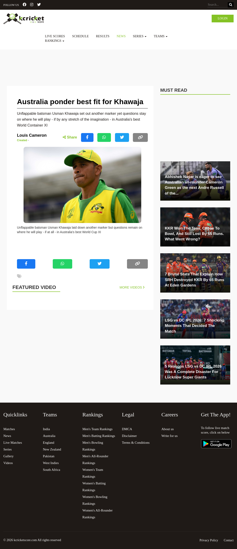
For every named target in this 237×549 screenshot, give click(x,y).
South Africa (51, 470)
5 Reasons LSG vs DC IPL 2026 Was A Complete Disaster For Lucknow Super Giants (193, 372)
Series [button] (139, 36)
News (121, 36)
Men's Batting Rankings (98, 436)
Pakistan (49, 456)
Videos (8, 463)
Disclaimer (129, 436)
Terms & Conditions (136, 442)
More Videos (132, 287)
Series (7, 449)
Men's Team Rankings (97, 429)
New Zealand (52, 449)
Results (102, 36)
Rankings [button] (55, 40)
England (48, 442)
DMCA (127, 429)
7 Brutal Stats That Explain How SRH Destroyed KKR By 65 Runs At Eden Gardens (194, 279)
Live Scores (55, 36)
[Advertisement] (118, 62)
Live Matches (12, 442)
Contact (229, 540)
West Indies (51, 463)
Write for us (169, 436)
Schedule (80, 36)
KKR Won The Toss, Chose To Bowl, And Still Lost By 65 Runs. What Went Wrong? (194, 234)
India (46, 429)
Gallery (8, 456)
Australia (49, 436)
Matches (9, 429)
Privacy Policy (208, 540)
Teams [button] (161, 36)
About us (167, 429)
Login (223, 18)
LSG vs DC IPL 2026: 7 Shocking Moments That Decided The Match (194, 325)
